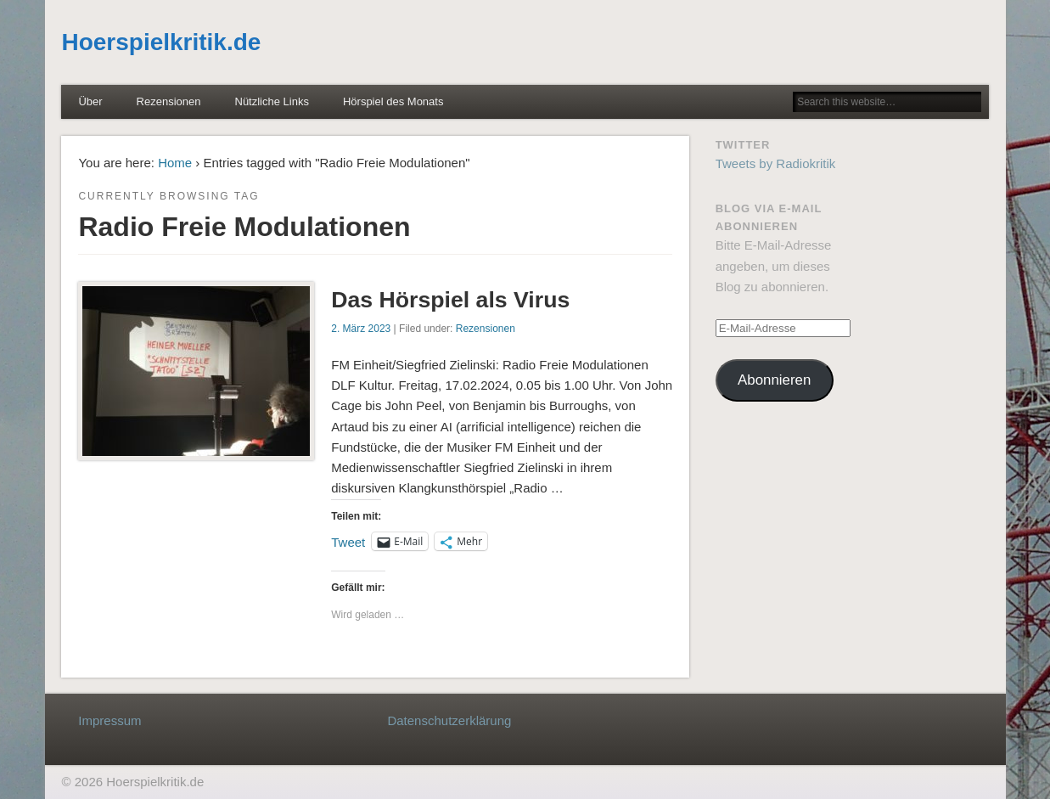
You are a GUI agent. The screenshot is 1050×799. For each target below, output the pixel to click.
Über (90, 101)
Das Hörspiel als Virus (450, 299)
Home (175, 162)
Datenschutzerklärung (449, 720)
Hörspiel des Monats (393, 101)
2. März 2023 (360, 329)
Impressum (109, 720)
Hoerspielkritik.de (161, 42)
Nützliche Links (272, 101)
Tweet (348, 541)
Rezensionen (169, 101)
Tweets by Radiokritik (776, 163)
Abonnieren (774, 380)
